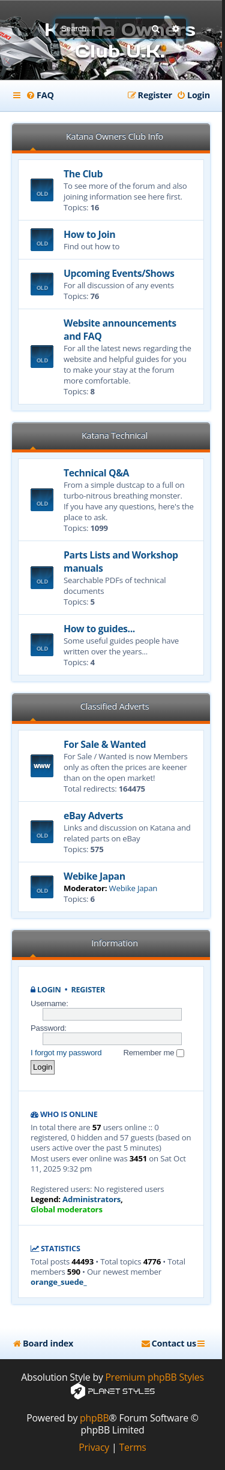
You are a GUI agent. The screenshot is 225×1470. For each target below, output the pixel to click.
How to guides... (99, 628)
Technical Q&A (96, 472)
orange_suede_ (58, 1282)
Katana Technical (115, 435)
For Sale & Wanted (105, 744)
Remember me (153, 1052)
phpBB (94, 1418)
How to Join (89, 234)
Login (49, 990)
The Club (83, 173)
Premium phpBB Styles (155, 1377)
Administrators (91, 1199)
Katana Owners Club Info (114, 136)
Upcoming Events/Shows (119, 273)
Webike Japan (94, 876)
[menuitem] (40, 95)
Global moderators (67, 1210)
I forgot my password (66, 1052)
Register (88, 990)
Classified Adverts (114, 706)
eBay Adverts (93, 815)
